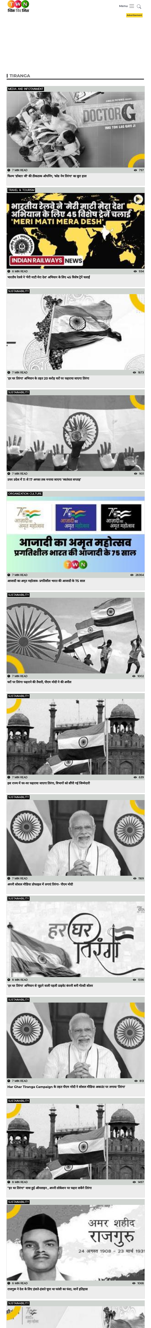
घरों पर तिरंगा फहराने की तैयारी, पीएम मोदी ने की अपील (39, 682)
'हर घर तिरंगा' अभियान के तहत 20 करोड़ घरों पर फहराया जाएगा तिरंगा (48, 378)
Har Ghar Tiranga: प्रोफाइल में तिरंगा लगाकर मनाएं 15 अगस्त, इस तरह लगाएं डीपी (58, 1319)
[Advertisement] (78, 39)
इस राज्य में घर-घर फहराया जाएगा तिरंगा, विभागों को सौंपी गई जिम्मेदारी (48, 783)
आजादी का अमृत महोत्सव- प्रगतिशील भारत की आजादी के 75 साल (46, 581)
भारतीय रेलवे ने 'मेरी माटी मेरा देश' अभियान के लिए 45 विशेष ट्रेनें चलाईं (48, 277)
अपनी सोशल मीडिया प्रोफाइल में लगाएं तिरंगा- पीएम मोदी (40, 884)
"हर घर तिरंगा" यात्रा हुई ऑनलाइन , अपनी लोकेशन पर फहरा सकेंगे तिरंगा (49, 1188)
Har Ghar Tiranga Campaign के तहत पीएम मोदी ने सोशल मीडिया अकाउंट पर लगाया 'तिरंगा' (66, 1087)
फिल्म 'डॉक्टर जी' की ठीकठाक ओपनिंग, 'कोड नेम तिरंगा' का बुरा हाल (47, 176)
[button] (139, 7)
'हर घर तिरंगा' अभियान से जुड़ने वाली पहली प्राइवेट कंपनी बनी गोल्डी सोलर (50, 986)
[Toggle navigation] (127, 6)
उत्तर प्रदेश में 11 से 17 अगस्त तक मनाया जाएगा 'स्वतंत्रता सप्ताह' (44, 480)
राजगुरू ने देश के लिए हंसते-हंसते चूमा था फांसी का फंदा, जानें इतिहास (47, 1289)
